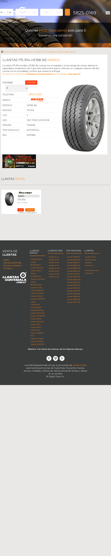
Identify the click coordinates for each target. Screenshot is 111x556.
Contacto (7, 268)
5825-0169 (84, 12)
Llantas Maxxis (43, 100)
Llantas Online (80, 365)
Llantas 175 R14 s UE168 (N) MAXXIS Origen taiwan (55, 52)
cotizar (30, 210)
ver (20, 210)
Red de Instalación (12, 265)
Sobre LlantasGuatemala (12, 261)
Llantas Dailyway (28, 192)
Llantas (14, 52)
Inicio (6, 52)
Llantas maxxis (26, 52)
